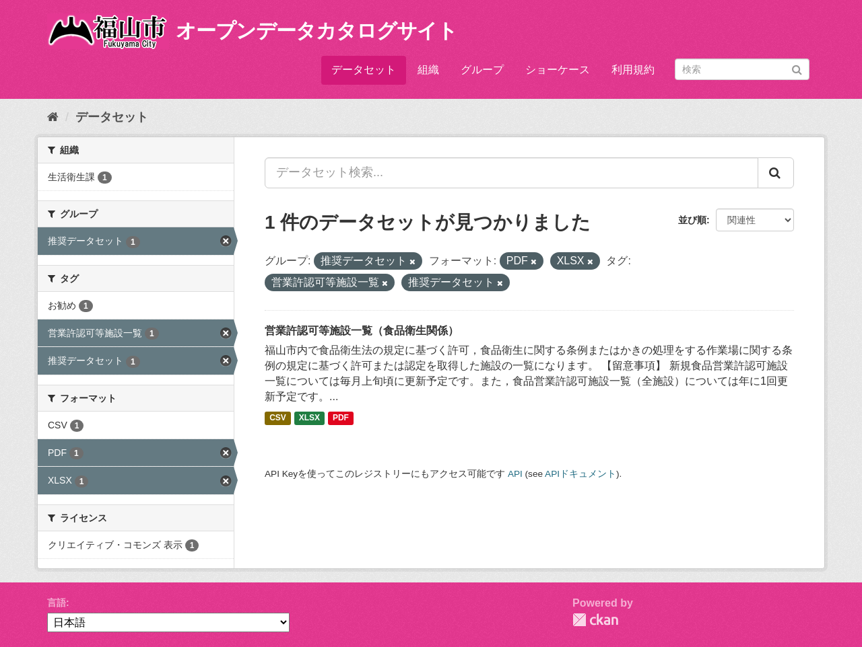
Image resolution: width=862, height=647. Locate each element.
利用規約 (633, 69)
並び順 (692, 220)
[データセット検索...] (511, 172)
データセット (363, 69)
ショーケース (557, 69)
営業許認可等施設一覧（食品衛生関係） (362, 330)
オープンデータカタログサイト (316, 31)
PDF (341, 418)
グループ (482, 69)
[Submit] (797, 68)
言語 (56, 602)
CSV (277, 418)
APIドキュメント (580, 474)
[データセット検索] (742, 69)
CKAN (595, 620)
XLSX (309, 418)
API (515, 474)
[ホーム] (53, 117)
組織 (428, 69)
